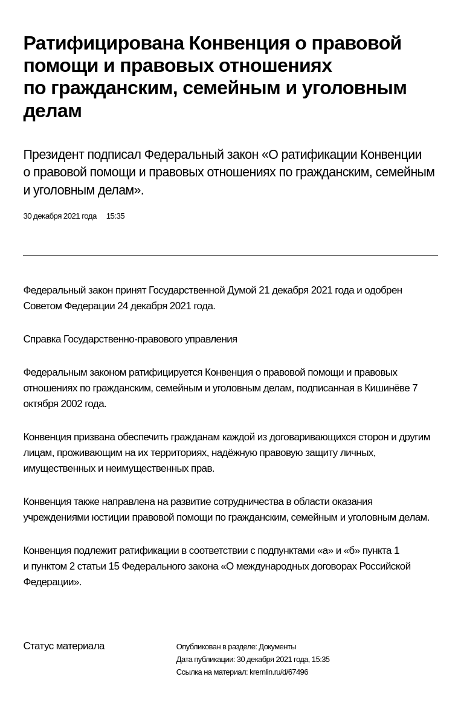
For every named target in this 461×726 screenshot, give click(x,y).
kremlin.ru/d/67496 (279, 671)
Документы (277, 646)
